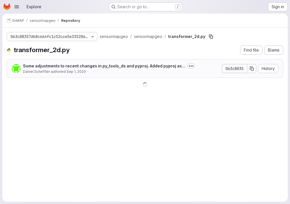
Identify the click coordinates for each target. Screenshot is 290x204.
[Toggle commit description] (191, 66)
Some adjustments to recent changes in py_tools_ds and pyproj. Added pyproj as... (104, 65)
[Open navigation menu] (16, 6)
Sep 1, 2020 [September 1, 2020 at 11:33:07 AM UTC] (76, 71)
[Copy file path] (211, 36)
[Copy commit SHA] (251, 68)
